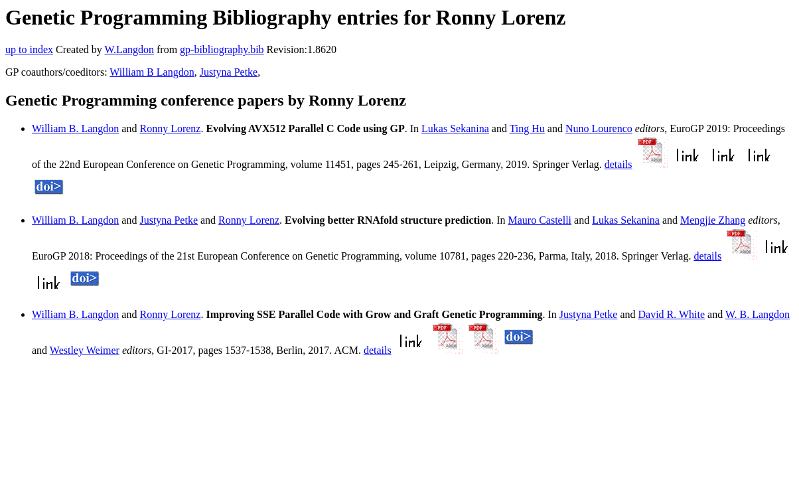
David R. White (671, 314)
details (618, 164)
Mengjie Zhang (712, 220)
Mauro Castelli (540, 220)
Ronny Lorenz (169, 128)
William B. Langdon (75, 128)
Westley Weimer (84, 350)
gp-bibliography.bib (222, 49)
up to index (29, 49)
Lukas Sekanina (455, 128)
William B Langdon (151, 72)
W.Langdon (129, 49)
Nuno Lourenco (598, 128)
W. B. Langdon (757, 314)
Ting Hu (527, 128)
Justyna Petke (229, 72)
